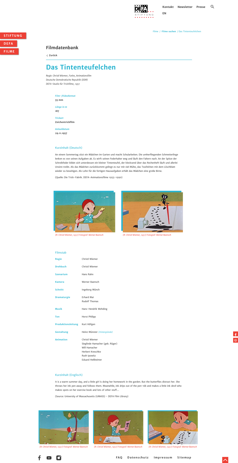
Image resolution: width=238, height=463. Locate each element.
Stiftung (13, 36)
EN (164, 13)
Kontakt (168, 7)
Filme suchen (169, 31)
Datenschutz (138, 457)
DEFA (8, 44)
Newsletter (185, 7)
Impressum (163, 457)
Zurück (51, 55)
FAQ (119, 457)
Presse (200, 7)
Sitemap (184, 457)
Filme (9, 51)
